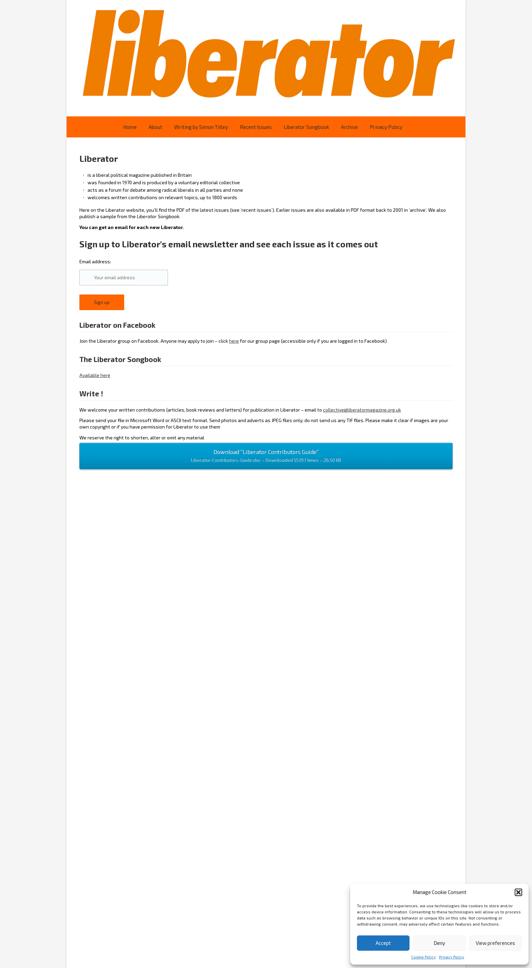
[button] (518, 892)
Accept (383, 943)
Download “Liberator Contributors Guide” (266, 456)
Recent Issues (256, 127)
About (155, 127)
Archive (349, 127)
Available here (94, 375)
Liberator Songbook (306, 127)
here (234, 341)
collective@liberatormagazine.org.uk (362, 410)
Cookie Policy (423, 956)
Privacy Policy (451, 956)
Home (130, 127)
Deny (439, 943)
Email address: (123, 272)
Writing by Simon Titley (201, 127)
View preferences (495, 943)
